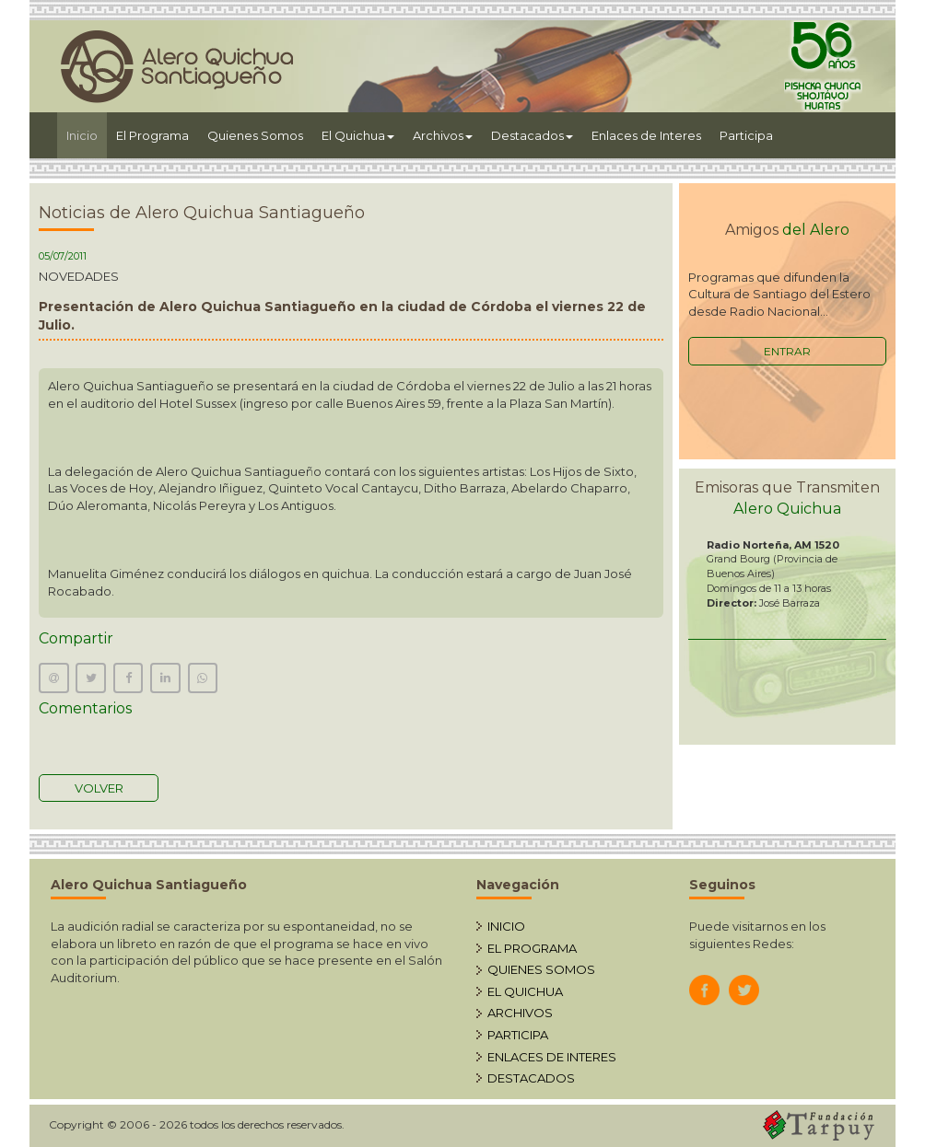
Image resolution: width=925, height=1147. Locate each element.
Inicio (86, 134)
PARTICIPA (517, 1034)
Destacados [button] (532, 135)
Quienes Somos (255, 135)
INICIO (506, 926)
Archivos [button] (443, 135)
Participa (746, 135)
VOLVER (99, 788)
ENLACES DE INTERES (551, 1056)
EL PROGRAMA (532, 948)
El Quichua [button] (358, 135)
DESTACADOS (531, 1078)
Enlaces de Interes (646, 135)
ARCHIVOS (520, 1012)
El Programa (152, 135)
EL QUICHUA (525, 991)
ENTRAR (787, 351)
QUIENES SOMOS (541, 969)
